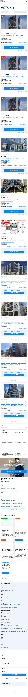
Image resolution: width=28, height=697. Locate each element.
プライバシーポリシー (3, 691)
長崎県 (7, 506)
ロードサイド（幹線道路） (21, 631)
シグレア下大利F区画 (5, 33)
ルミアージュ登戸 (4, 156)
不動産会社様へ (4, 671)
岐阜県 (9, 497)
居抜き (2, 638)
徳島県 (16, 503)
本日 (1, 647)
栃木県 (14, 491)
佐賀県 (4, 506)
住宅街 (6, 631)
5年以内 (7, 628)
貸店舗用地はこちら (14, 509)
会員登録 (14, 674)
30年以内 (17, 628)
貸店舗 (2, 655)
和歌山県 (14, 500)
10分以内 (14, 625)
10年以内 (12, 628)
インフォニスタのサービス (5, 663)
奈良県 (11, 500)
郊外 (17, 631)
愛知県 (2, 497)
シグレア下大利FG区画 (5, 115)
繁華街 (4, 631)
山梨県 (19, 491)
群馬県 (17, 491)
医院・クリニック (9, 619)
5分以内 (9, 625)
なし (3, 641)
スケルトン (4, 638)
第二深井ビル (3, 238)
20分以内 (20, 625)
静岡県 (4, 497)
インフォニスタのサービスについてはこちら (14, 474)
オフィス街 (8, 631)
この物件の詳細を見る (14, 257)
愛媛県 (19, 503)
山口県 (11, 503)
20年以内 (15, 628)
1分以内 (2, 625)
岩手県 (7, 488)
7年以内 (9, 628)
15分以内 (17, 625)
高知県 (21, 503)
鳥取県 (7, 503)
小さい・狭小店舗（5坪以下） (5, 613)
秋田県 (9, 488)
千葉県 (7, 491)
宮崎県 (14, 506)
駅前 (15, 631)
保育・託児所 (5, 619)
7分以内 (12, 625)
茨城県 (12, 491)
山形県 (11, 488)
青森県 (4, 488)
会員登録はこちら (14, 47)
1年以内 (2, 628)
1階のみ (2, 644)
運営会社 (15, 691)
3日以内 (3, 647)
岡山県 (4, 503)
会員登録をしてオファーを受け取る (14, 471)
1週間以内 (6, 647)
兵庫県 (4, 500)
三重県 (7, 497)
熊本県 (9, 506)
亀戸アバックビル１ (4, 197)
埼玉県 (10, 491)
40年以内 (20, 628)
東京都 (2, 491)
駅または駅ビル (13, 631)
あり (1, 641)
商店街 (2, 631)
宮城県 (2, 488)
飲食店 (2, 619)
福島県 (14, 488)
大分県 (11, 506)
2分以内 (4, 625)
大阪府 (2, 500)
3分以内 (7, 625)
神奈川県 (4, 491)
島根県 (9, 503)
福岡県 (2, 506)
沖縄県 (19, 506)
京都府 (7, 500)
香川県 (14, 503)
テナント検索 (3, 668)
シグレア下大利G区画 (5, 74)
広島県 (2, 503)
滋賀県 (9, 500)
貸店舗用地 (3, 658)
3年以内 (4, 628)
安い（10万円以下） (3, 616)
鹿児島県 (16, 506)
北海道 (2, 485)
